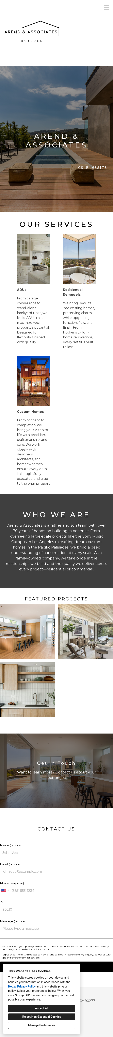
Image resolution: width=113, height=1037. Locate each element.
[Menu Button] (106, 7)
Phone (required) (56, 888)
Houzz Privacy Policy (22, 986)
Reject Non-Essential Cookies (41, 1017)
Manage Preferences (41, 1025)
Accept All (41, 1008)
